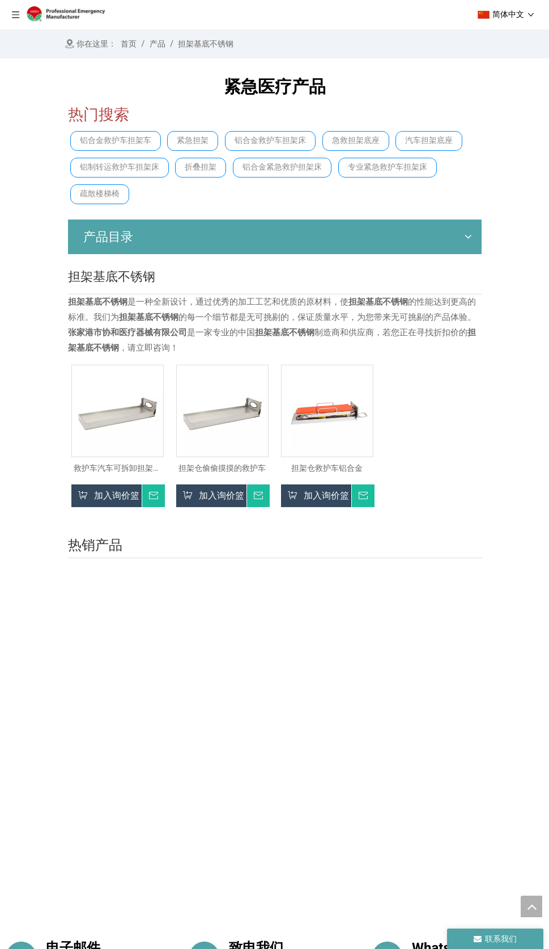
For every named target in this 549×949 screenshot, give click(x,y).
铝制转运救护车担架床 (119, 167)
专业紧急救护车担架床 (387, 167)
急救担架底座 (356, 140)
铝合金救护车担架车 (115, 140)
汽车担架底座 (429, 140)
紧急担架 (192, 140)
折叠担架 (200, 167)
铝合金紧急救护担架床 (282, 167)
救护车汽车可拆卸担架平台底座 (117, 468)
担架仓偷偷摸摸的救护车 (222, 468)
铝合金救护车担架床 (270, 140)
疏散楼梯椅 (100, 193)
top (531, 906)
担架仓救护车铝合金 (327, 468)
